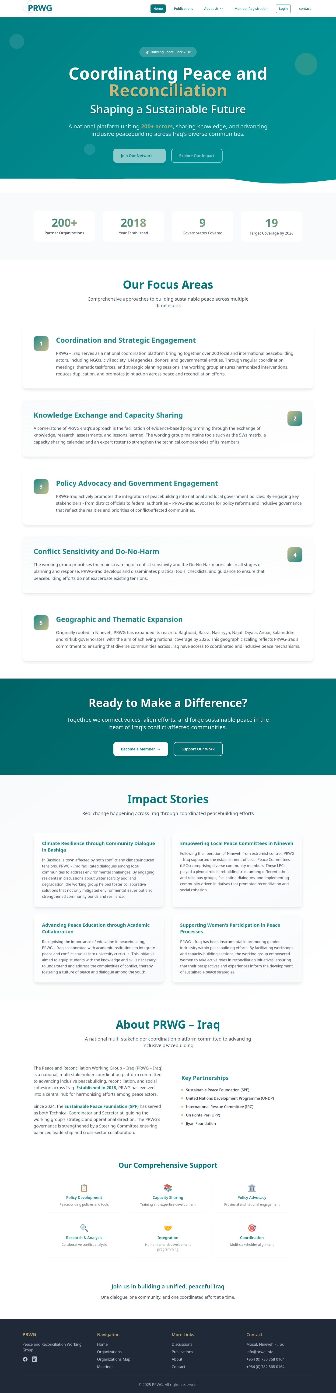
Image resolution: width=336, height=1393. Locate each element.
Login (283, 8)
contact (305, 8)
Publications (183, 8)
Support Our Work (198, 749)
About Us (213, 8)
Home (158, 8)
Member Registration (251, 8)
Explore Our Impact (197, 155)
